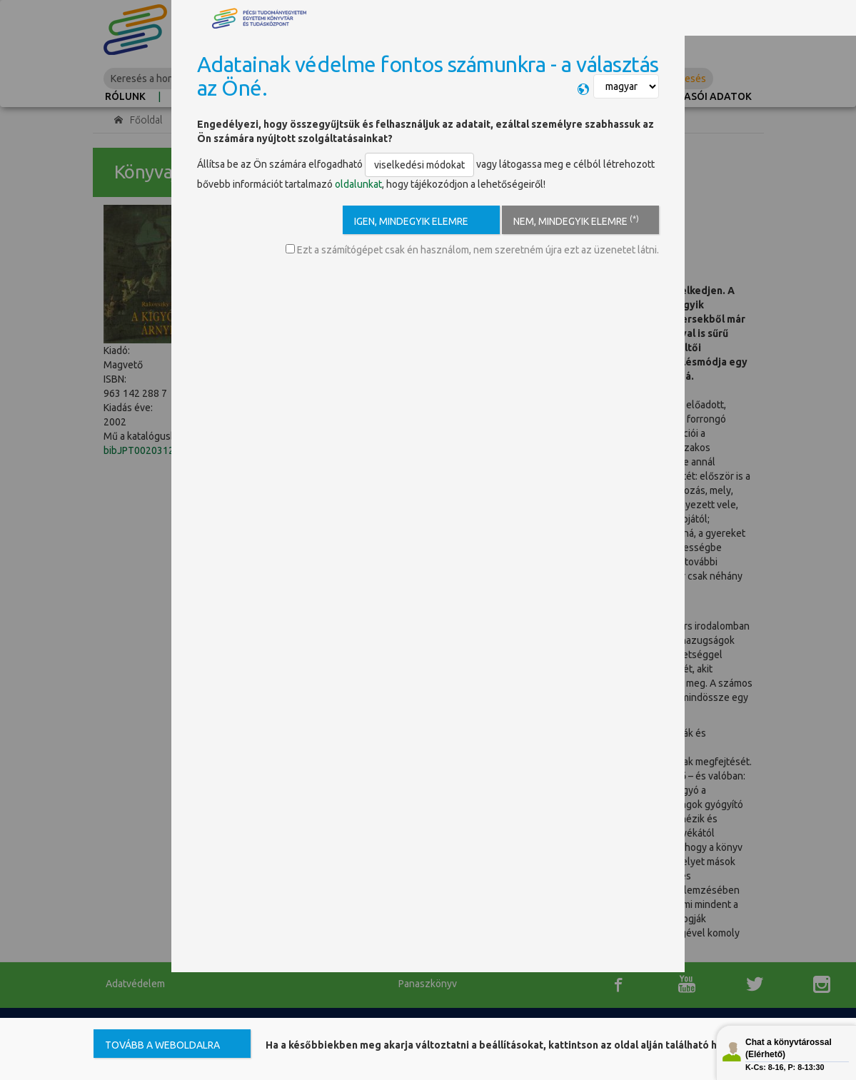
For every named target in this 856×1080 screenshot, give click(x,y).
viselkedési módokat (419, 165)
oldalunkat (358, 184)
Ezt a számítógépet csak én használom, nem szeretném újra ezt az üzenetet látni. (472, 250)
